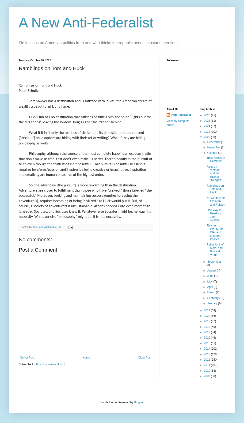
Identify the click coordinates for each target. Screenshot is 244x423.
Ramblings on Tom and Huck (215, 189)
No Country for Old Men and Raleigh (215, 201)
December (214, 142)
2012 (207, 359)
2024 (207, 126)
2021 (207, 310)
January (212, 303)
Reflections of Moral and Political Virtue (215, 249)
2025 (207, 120)
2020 (207, 315)
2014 (207, 348)
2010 (207, 370)
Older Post (144, 357)
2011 (207, 365)
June (210, 276)
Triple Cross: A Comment (215, 159)
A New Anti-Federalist (86, 22)
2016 (207, 337)
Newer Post (27, 357)
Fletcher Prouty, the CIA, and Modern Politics (214, 232)
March (211, 292)
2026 (207, 115)
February (213, 298)
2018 (207, 327)
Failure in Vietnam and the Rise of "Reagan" (214, 173)
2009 (207, 376)
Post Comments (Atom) (50, 364)
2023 (207, 131)
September (214, 261)
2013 (207, 354)
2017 (207, 332)
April (210, 287)
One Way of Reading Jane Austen (213, 215)
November (214, 147)
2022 (207, 137)
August (212, 270)
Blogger (139, 402)
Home (86, 357)
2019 (207, 321)
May (210, 281)
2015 (207, 343)
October (212, 153)
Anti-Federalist (181, 115)
